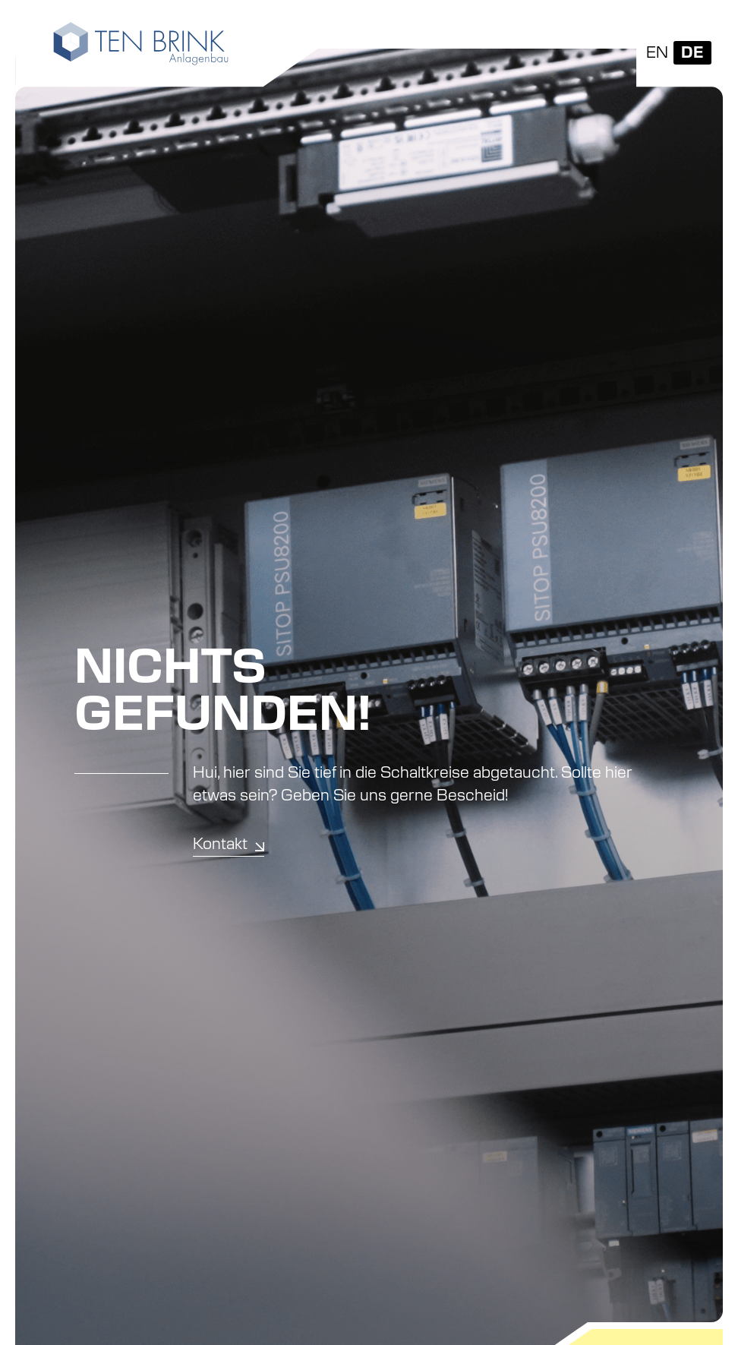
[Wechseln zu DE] (692, 52)
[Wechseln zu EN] (657, 53)
